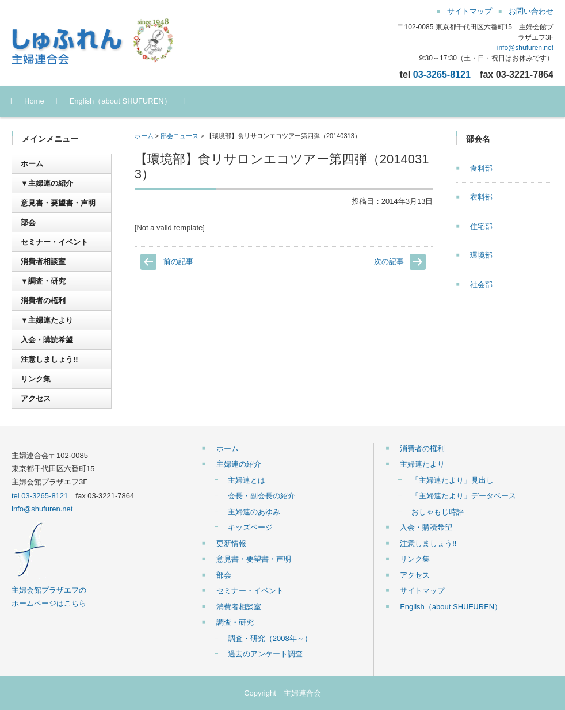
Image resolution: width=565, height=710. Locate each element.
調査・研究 (235, 622)
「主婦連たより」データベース (463, 495)
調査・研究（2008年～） (270, 638)
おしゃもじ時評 (437, 511)
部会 (28, 222)
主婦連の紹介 (238, 464)
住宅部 (481, 226)
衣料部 (481, 197)
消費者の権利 (43, 300)
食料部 (481, 168)
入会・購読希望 (47, 339)
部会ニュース (179, 135)
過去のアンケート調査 (265, 654)
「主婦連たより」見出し (452, 480)
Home (34, 101)
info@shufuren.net (525, 48)
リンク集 (36, 379)
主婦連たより (422, 464)
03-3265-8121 (442, 74)
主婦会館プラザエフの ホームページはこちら (49, 590)
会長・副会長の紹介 (261, 495)
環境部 (481, 255)
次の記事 (389, 261)
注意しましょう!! (49, 359)
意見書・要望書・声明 (58, 203)
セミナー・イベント (54, 242)
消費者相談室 (43, 261)
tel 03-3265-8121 (40, 495)
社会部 (481, 284)
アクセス (36, 398)
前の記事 (178, 261)
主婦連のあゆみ (254, 511)
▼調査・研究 (43, 281)
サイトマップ (422, 590)
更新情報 (231, 543)
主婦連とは (246, 480)
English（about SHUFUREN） (120, 101)
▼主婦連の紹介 (47, 183)
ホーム (144, 135)
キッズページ (250, 527)
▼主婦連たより (47, 320)
